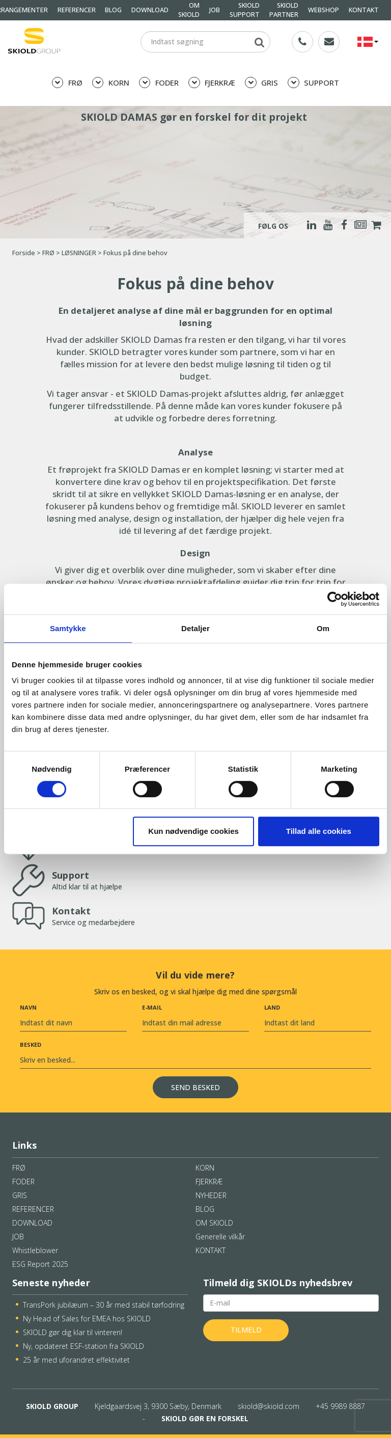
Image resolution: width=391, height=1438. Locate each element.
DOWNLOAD (150, 10)
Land (272, 1007)
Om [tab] (323, 628)
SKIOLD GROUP (52, 1406)
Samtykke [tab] (68, 628)
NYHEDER (211, 1195)
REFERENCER (77, 10)
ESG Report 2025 (40, 1264)
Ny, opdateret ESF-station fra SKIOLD (83, 1346)
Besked (30, 1044)
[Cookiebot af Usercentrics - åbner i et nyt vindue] (334, 599)
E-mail (152, 1007)
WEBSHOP (323, 10)
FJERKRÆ (211, 83)
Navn (28, 1007)
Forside (23, 253)
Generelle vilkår (220, 1236)
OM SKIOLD (214, 1223)
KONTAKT (364, 10)
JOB (214, 10)
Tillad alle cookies (318, 831)
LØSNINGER (79, 253)
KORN (110, 83)
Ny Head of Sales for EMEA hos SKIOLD (87, 1318)
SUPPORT (313, 83)
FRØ (67, 83)
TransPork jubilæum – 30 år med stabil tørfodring (103, 1305)
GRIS (261, 83)
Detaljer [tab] (195, 628)
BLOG (113, 10)
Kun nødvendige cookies (193, 831)
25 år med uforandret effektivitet (76, 1360)
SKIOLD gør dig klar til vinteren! (72, 1332)
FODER (159, 83)
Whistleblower (35, 1250)
